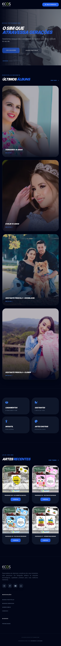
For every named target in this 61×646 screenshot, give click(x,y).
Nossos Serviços (8, 603)
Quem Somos (6, 607)
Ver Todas (54, 460)
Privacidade (6, 623)
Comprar (15, 499)
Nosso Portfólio (32, 51)
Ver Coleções (11, 51)
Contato (5, 611)
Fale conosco (50, 4)
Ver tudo (55, 80)
